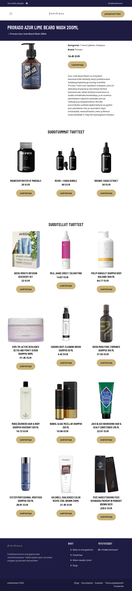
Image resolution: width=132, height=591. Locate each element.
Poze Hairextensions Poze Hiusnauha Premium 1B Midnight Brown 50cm (106, 501)
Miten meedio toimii (82, 560)
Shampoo (100, 45)
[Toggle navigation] (10, 13)
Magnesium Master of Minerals (25, 180)
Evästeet (99, 583)
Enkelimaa (77, 555)
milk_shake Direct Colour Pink (66, 273)
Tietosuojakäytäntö (114, 583)
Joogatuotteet (113, 14)
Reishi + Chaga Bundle (66, 180)
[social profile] (27, 3)
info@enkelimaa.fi (115, 3)
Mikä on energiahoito (83, 549)
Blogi (75, 565)
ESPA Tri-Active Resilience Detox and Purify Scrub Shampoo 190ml (25, 350)
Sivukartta (119, 586)
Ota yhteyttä (87, 583)
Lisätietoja (77, 65)
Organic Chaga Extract (106, 180)
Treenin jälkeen (87, 45)
